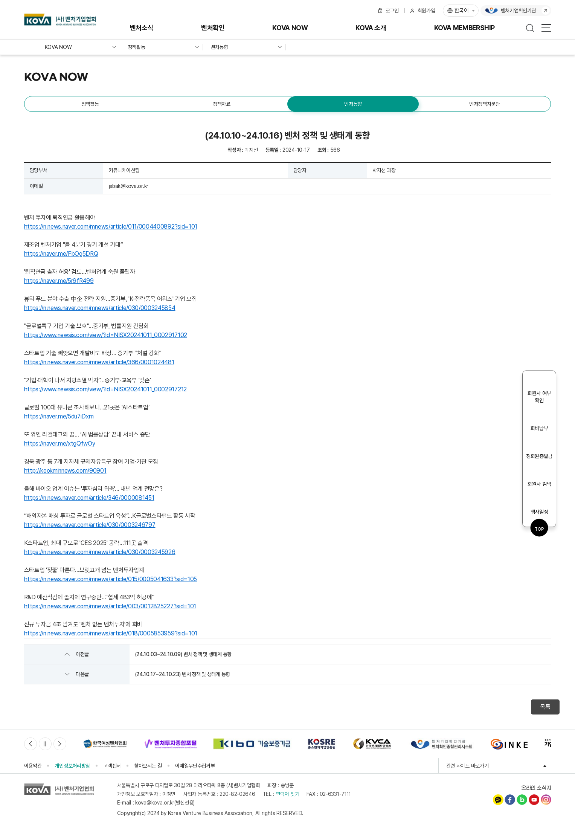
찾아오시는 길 (148, 766)
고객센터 (112, 766)
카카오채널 (498, 799)
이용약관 (33, 766)
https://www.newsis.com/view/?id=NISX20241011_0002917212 (105, 389)
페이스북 (510, 799)
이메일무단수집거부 (195, 766)
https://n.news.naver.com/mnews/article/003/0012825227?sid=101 (110, 606)
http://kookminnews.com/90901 (65, 470)
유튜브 (534, 799)
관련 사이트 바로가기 (498, 766)
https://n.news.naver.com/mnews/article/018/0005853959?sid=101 (110, 633)
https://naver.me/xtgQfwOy (59, 443)
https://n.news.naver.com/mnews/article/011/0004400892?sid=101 (110, 226)
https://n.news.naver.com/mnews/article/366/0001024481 (99, 362)
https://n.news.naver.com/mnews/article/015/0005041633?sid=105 (110, 579)
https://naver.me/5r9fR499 (59, 280)
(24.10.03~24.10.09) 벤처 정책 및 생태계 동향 (183, 654)
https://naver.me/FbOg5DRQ (61, 253)
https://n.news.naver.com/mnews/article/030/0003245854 (99, 307)
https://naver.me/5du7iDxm (59, 416)
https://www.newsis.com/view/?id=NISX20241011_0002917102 (105, 335)
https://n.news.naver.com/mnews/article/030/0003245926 (99, 552)
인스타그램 (546, 799)
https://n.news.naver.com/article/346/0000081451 (89, 497)
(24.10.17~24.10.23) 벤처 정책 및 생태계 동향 (182, 674)
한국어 (462, 10)
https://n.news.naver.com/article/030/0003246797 (90, 524)
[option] (105, 744)
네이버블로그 (522, 799)
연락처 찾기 (287, 794)
